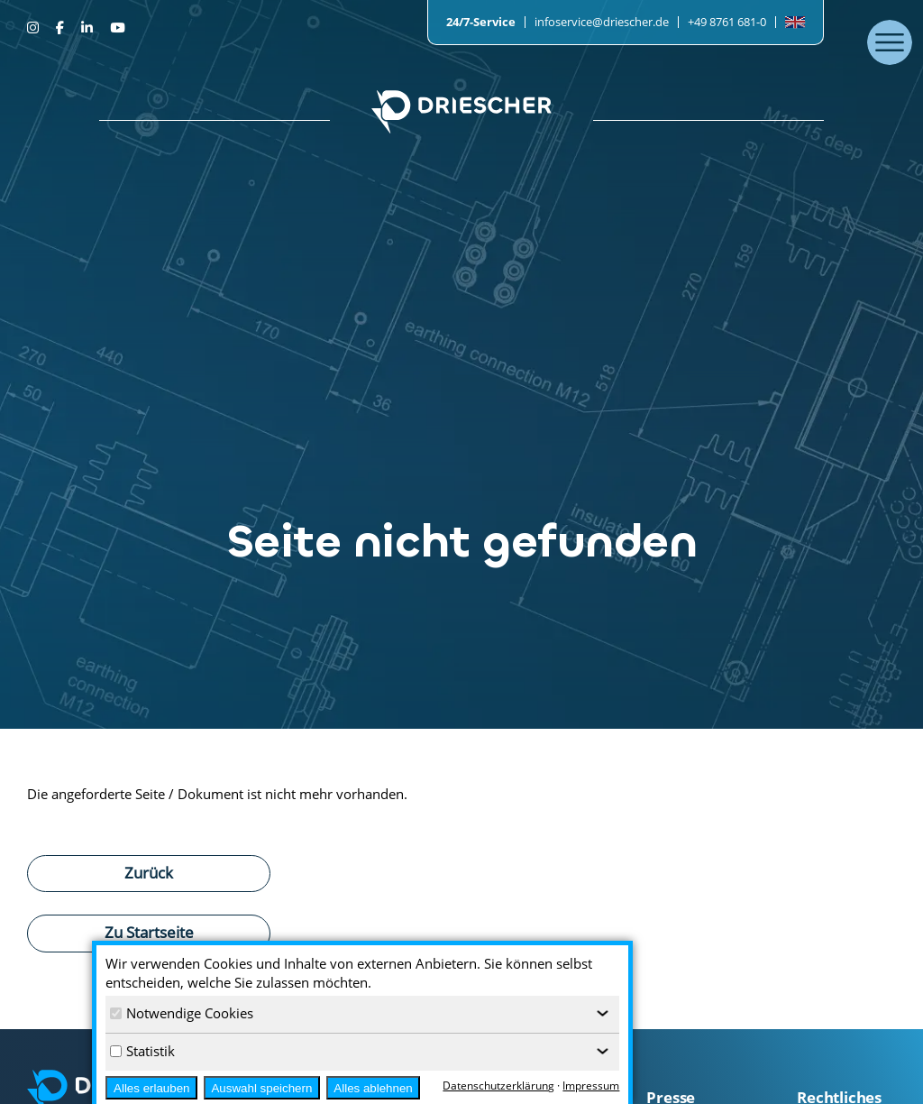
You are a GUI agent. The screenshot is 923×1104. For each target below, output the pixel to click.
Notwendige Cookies (181, 1013)
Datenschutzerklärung (498, 1085)
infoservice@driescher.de (602, 22)
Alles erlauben (151, 1088)
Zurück (148, 872)
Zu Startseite (149, 932)
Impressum (590, 1085)
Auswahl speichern (261, 1088)
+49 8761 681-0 (727, 22)
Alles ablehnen (373, 1088)
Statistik (142, 1051)
